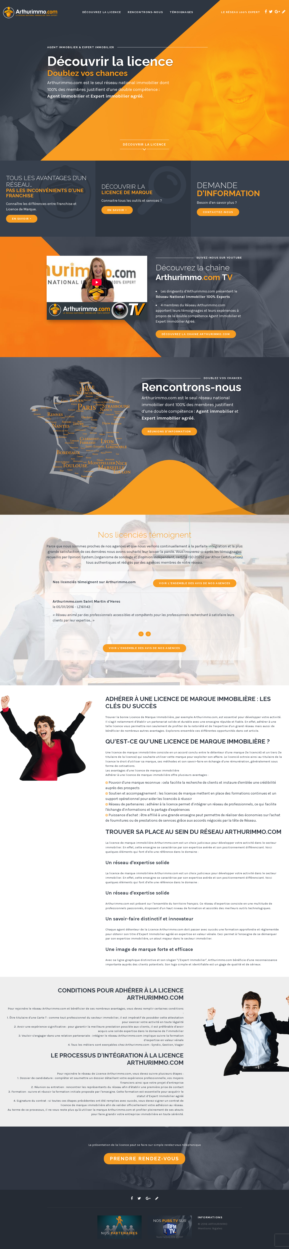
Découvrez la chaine (196, 334)
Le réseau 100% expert (240, 12)
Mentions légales (210, 1228)
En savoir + (21, 218)
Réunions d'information (169, 431)
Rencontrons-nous (145, 12)
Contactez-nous (218, 212)
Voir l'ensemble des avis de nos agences (194, 583)
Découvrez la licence (101, 12)
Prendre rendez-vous (144, 1158)
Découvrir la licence (144, 147)
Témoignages (181, 12)
